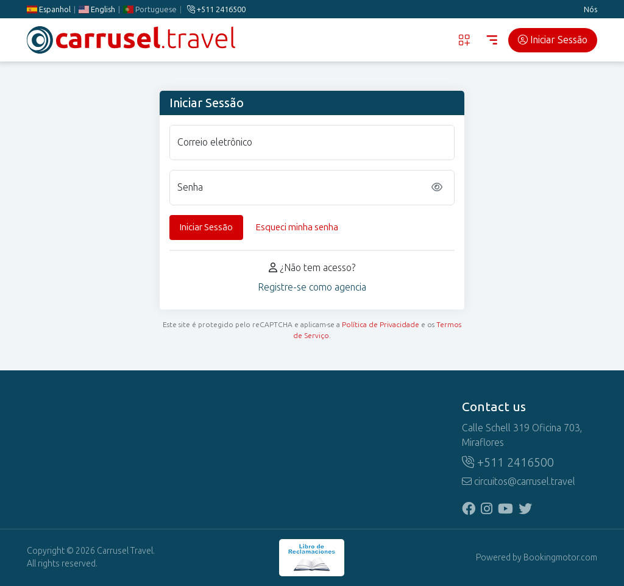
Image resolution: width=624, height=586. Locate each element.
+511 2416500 (216, 9)
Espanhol (49, 9)
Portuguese (150, 9)
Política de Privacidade (380, 324)
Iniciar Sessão (552, 40)
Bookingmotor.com (560, 557)
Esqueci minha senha (297, 227)
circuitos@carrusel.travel (518, 481)
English (97, 9)
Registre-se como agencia (312, 287)
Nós (590, 9)
